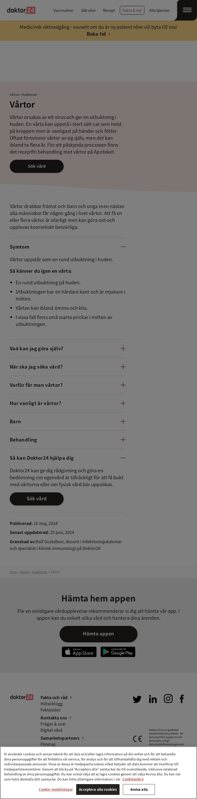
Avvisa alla (139, 789)
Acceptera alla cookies (98, 789)
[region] (98, 772)
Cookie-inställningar (56, 789)
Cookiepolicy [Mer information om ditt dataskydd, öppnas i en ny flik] (133, 779)
